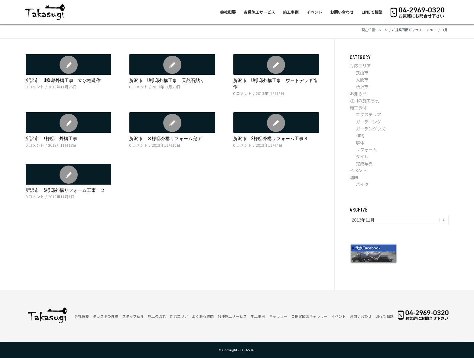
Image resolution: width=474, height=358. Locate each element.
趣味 (354, 177)
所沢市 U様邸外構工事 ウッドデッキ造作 (275, 83)
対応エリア (360, 66)
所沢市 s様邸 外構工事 (51, 138)
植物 (360, 136)
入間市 (362, 80)
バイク (362, 184)
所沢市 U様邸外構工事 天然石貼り (166, 80)
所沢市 (362, 87)
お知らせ (358, 93)
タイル (362, 156)
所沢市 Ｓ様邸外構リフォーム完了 (165, 138)
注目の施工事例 (364, 100)
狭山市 (362, 73)
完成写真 (364, 163)
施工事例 (358, 107)
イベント (358, 170)
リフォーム (366, 149)
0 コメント (34, 87)
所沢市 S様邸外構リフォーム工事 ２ (65, 189)
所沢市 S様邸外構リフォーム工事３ (270, 138)
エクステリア (368, 114)
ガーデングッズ (370, 129)
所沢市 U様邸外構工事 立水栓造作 (63, 80)
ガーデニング (368, 122)
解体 (360, 143)
